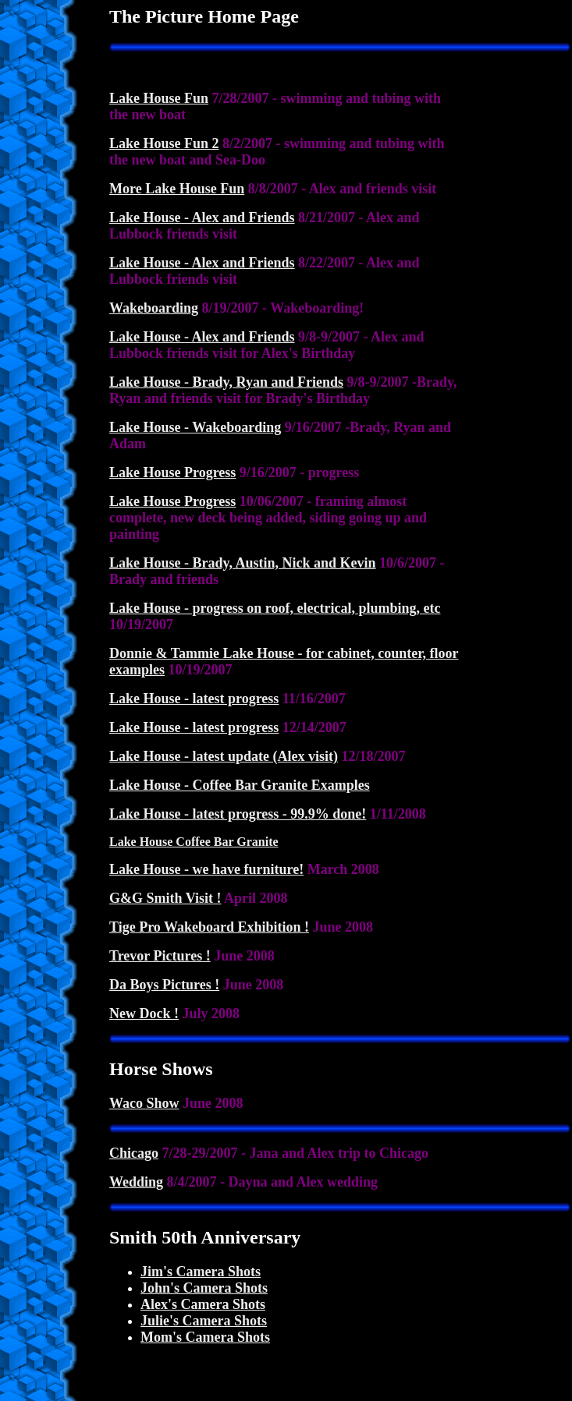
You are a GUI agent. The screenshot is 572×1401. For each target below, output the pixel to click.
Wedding (136, 1182)
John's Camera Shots (204, 1288)
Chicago (133, 1153)
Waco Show (144, 1103)
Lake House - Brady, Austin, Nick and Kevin (242, 563)
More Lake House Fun (176, 188)
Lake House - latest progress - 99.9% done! (237, 814)
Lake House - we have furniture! (206, 869)
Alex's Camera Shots (202, 1304)
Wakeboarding (153, 308)
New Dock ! (144, 1013)
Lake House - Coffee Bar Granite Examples (239, 785)
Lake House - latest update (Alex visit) (223, 756)
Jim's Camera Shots (200, 1271)
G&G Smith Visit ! (165, 898)
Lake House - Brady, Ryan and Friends (226, 382)
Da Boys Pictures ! (164, 984)
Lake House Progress (172, 472)
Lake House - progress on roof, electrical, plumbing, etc (274, 608)
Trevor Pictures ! (160, 956)
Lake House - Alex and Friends (202, 217)
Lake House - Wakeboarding (195, 427)
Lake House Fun (158, 98)
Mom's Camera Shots (205, 1337)
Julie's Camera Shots (203, 1320)
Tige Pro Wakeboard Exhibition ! (209, 927)
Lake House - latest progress (194, 698)
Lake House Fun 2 (164, 143)
